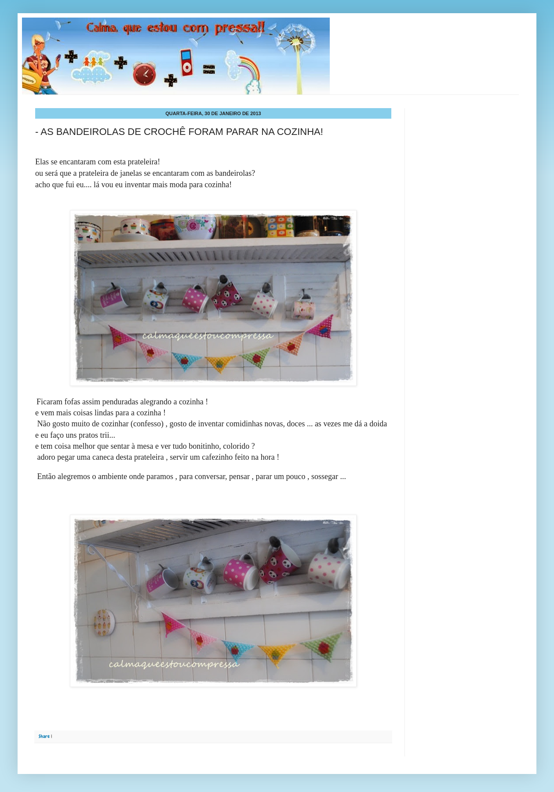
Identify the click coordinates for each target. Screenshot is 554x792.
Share (44, 736)
